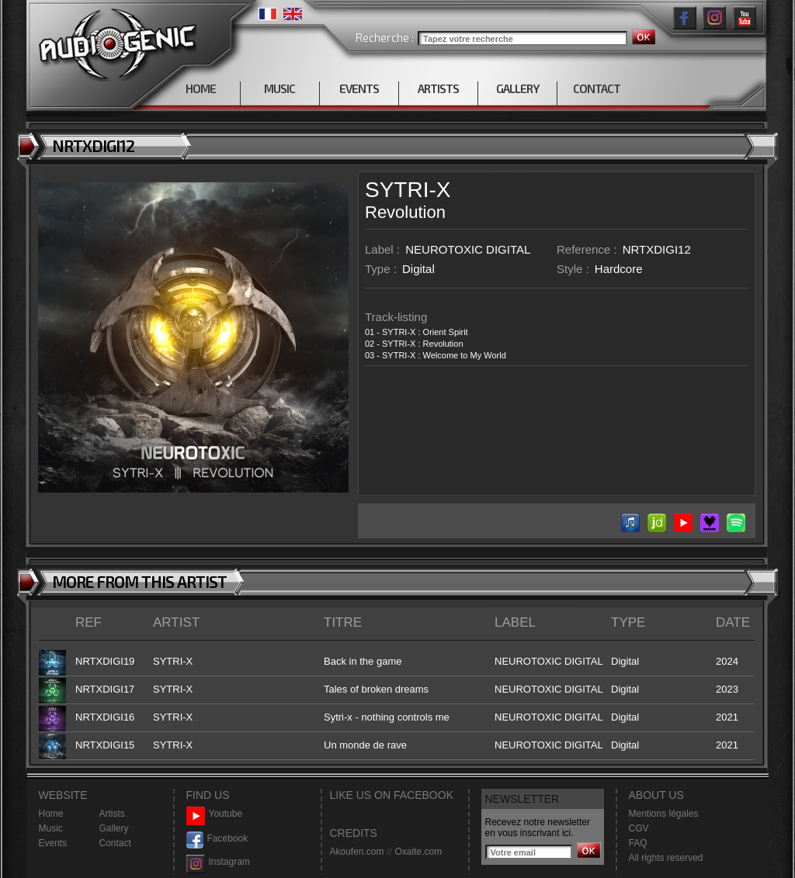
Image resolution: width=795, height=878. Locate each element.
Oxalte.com (418, 851)
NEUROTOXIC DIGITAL (467, 249)
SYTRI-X (407, 190)
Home (51, 813)
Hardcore (619, 268)
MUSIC (279, 88)
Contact (115, 843)
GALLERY (517, 88)
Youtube (214, 814)
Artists (112, 813)
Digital (418, 268)
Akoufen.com (357, 851)
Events (53, 843)
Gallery (114, 828)
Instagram (218, 862)
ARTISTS (438, 88)
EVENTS (359, 88)
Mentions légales (664, 813)
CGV (639, 828)
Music (51, 828)
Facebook (217, 838)
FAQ (638, 843)
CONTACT (596, 88)
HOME (201, 88)
